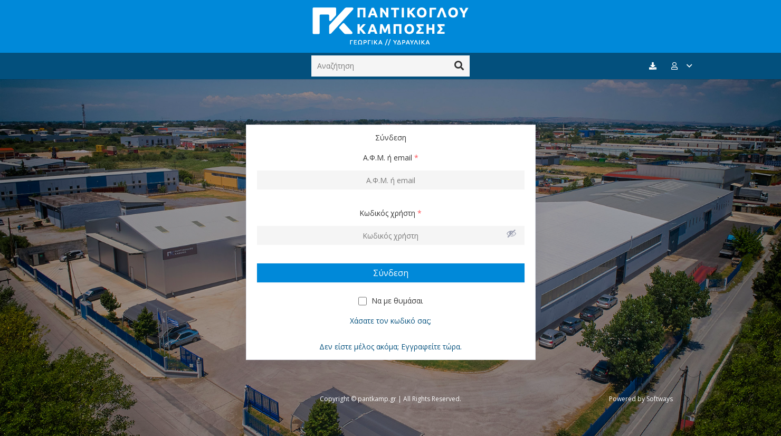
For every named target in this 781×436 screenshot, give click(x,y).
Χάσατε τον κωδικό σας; (390, 321)
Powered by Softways (641, 398)
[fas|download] (654, 66)
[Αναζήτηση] (390, 65)
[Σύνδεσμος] (390, 26)
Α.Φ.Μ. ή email (390, 158)
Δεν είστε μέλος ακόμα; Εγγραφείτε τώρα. (390, 347)
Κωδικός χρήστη (390, 213)
